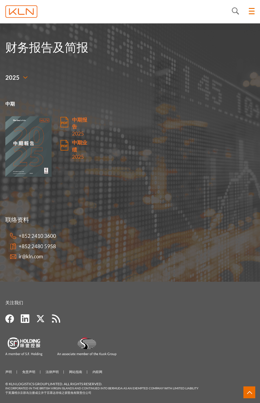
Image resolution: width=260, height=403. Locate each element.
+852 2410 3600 (37, 236)
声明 (8, 372)
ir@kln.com (31, 256)
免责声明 (28, 372)
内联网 (97, 372)
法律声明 (52, 372)
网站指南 (75, 372)
